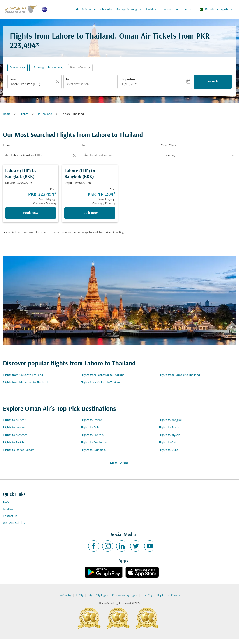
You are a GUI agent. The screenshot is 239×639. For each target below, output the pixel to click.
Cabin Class (168, 145)
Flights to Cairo (168, 442)
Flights (24, 114)
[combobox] (32, 84)
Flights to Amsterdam (94, 442)
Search (212, 81)
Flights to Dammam (93, 450)
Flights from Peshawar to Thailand (102, 375)
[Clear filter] (74, 155)
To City (79, 595)
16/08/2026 (129, 84)
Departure (129, 79)
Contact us (10, 516)
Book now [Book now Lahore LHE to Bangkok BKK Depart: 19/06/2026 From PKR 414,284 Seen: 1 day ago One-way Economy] (90, 213)
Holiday (151, 9)
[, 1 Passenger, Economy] (46, 67)
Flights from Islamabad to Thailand (25, 382)
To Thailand (45, 114)
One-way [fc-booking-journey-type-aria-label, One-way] (15, 67)
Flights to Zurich (13, 442)
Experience (170, 9)
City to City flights (98, 595)
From (13, 79)
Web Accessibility (14, 523)
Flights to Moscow (15, 435)
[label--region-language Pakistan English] (216, 9)
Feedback (9, 509)
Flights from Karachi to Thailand (179, 375)
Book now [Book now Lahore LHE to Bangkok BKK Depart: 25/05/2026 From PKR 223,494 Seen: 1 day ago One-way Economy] (30, 213)
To (67, 79)
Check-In (106, 9)
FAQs (6, 502)
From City (146, 595)
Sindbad (188, 9)
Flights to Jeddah (91, 420)
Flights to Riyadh (169, 435)
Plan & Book (87, 9)
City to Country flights (124, 595)
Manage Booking (129, 9)
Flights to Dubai (168, 450)
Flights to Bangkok (170, 420)
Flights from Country (168, 595)
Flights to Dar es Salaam (18, 450)
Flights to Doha (90, 427)
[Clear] (58, 82)
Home (6, 114)
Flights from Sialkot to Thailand (23, 375)
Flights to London (14, 427)
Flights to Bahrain (92, 435)
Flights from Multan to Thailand (101, 382)
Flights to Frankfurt (171, 427)
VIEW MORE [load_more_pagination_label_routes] (119, 463)
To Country (65, 595)
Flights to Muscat (14, 420)
